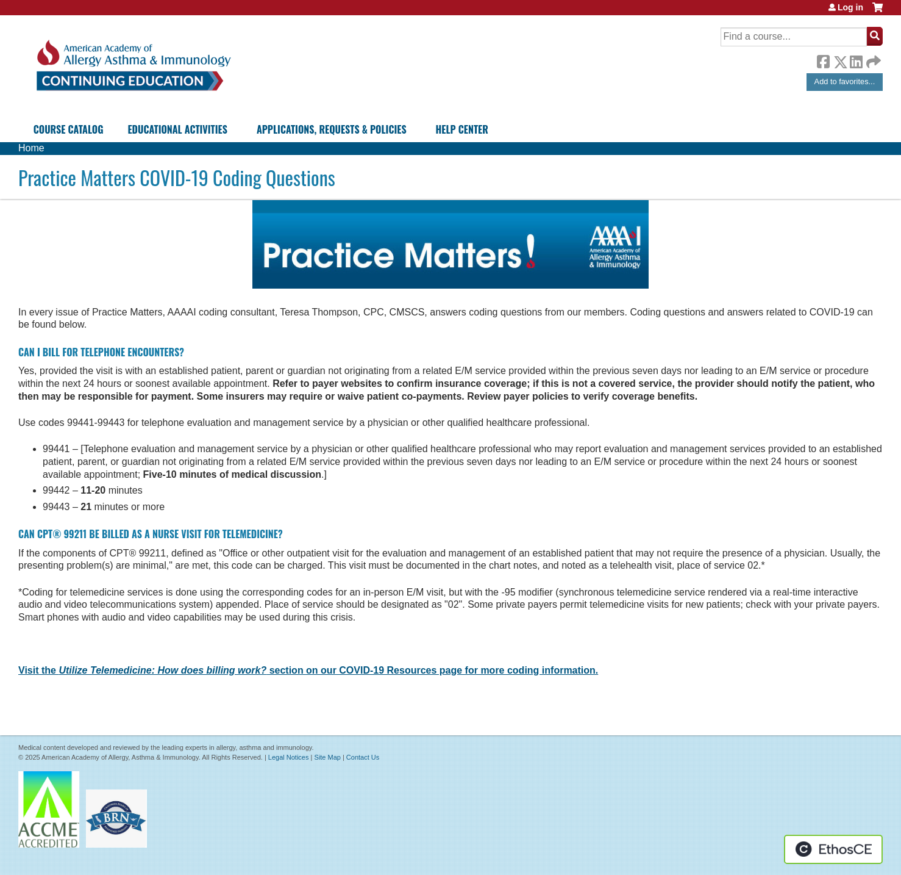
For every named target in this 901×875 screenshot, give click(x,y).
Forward (872, 58)
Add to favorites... (844, 81)
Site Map (327, 757)
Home (31, 148)
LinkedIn (856, 59)
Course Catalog (69, 129)
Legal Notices (288, 757)
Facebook (823, 59)
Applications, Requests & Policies (332, 129)
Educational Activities (177, 129)
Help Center (462, 129)
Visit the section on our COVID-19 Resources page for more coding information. (308, 670)
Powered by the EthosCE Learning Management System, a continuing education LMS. (833, 849)
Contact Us (362, 757)
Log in (850, 7)
